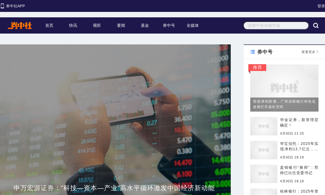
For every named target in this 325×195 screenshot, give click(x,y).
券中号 (169, 25)
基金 (145, 25)
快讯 (73, 25)
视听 (97, 25)
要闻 (121, 25)
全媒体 (193, 25)
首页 (49, 25)
